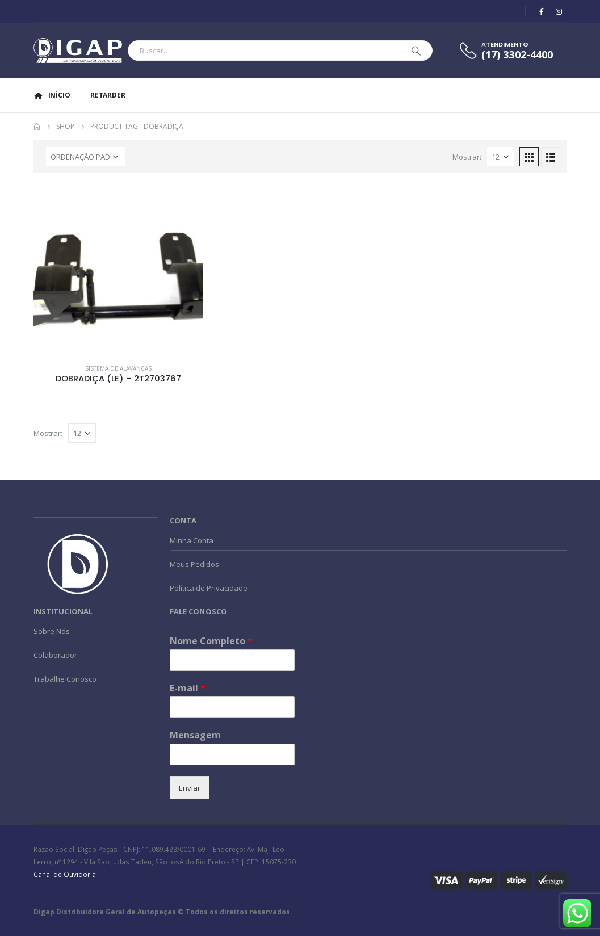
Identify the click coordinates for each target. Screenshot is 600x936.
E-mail (187, 688)
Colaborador (55, 655)
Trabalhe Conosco (64, 679)
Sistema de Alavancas (118, 368)
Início (51, 95)
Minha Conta (191, 540)
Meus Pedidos (194, 564)
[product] (118, 269)
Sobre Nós (51, 631)
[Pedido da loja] (85, 156)
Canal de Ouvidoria (64, 874)
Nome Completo (211, 641)
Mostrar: (466, 157)
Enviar (189, 788)
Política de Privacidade (208, 588)
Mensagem (195, 735)
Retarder (107, 95)
